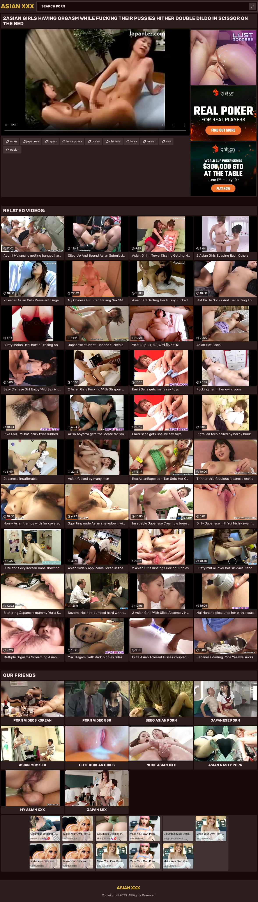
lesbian (14, 150)
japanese (32, 141)
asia (168, 141)
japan (53, 141)
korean (151, 141)
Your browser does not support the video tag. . (95, 82)
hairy (133, 141)
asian (13, 141)
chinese (114, 141)
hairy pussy (74, 141)
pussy (96, 141)
